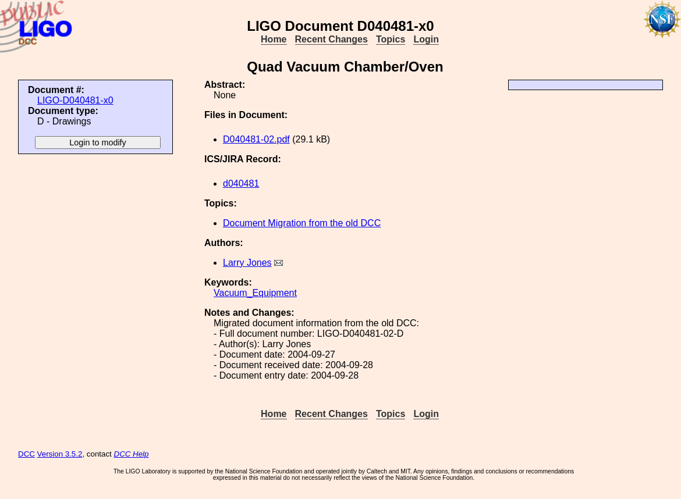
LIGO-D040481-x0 (75, 100)
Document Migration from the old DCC (302, 223)
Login (426, 39)
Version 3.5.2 (60, 454)
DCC (26, 454)
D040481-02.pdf (256, 139)
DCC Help (131, 454)
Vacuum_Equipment (255, 293)
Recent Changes (331, 39)
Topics (390, 39)
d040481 (241, 183)
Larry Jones (247, 263)
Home (273, 39)
